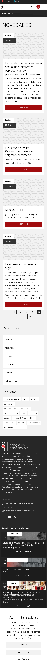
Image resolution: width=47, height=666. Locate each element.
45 (30, 316)
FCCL (23, 413)
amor (25, 399)
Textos (11, 356)
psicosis (21, 423)
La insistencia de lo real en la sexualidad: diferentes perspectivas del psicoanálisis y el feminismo (23, 69)
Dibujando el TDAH (17, 210)
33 (11, 316)
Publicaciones (11, 381)
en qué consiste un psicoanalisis (17, 409)
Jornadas (33, 413)
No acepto (23, 653)
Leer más (23, 107)
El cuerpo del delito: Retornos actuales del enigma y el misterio (19, 151)
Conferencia (8, 404)
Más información (23, 659)
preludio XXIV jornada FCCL (23, 418)
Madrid (6, 418)
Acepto (23, 645)
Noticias (8, 372)
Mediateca (9, 348)
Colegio (34, 399)
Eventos (8, 339)
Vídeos (11, 364)
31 (33, 312)
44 (24, 316)
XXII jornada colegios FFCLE (15, 427)
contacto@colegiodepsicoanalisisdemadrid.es (19, 511)
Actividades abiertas (12, 399)
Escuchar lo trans (11, 413)
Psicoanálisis (9, 423)
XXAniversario (34, 423)
